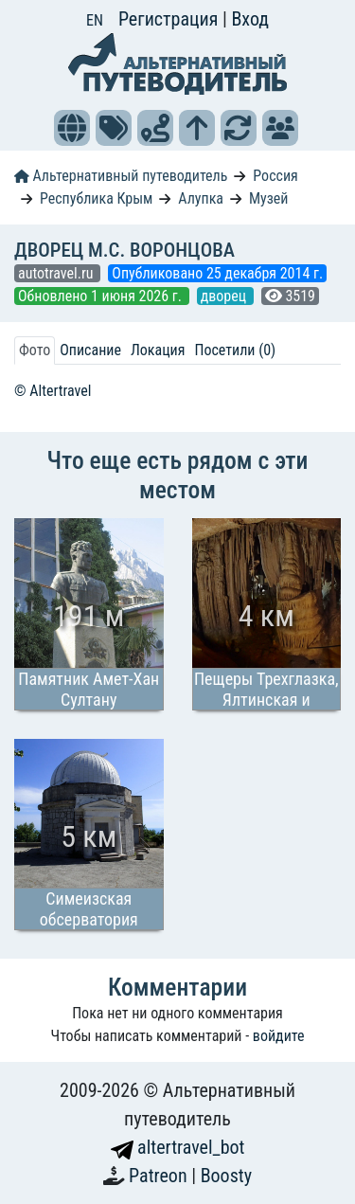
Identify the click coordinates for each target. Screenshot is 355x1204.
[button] (72, 128)
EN (94, 20)
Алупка (200, 198)
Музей (269, 198)
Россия (275, 176)
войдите (279, 1036)
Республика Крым (96, 198)
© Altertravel (52, 391)
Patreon (160, 1175)
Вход (250, 19)
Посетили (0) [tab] (234, 350)
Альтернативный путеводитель (120, 176)
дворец (225, 296)
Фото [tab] (34, 350)
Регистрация (170, 19)
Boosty (226, 1175)
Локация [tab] (158, 350)
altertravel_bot (178, 1147)
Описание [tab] (90, 350)
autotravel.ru (57, 273)
